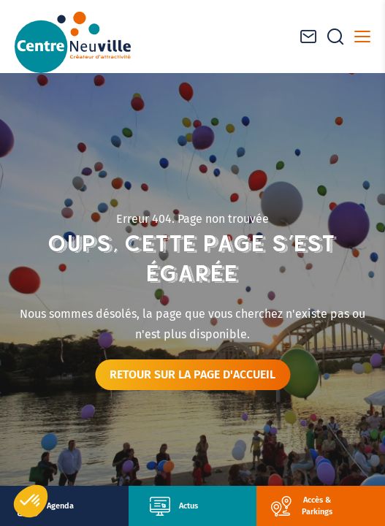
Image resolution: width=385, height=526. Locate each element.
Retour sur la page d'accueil (192, 374)
